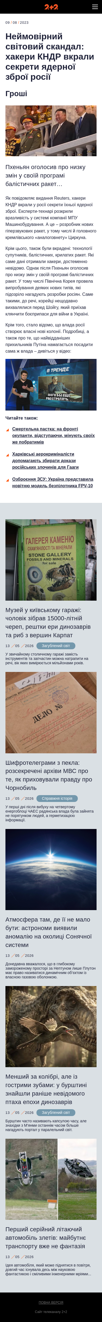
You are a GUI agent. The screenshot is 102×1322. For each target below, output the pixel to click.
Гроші (16, 93)
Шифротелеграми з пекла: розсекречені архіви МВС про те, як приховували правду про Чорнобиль (48, 775)
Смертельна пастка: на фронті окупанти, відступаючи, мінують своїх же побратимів (53, 435)
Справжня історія (57, 798)
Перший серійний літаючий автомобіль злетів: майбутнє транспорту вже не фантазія (45, 1238)
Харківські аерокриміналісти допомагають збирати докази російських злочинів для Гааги (45, 461)
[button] (95, 7)
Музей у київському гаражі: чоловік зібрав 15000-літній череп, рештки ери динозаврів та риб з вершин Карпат (48, 623)
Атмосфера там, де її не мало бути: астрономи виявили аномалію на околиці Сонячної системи (48, 932)
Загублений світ (56, 646)
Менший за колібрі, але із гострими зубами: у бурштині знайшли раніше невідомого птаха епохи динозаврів (46, 1089)
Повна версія (51, 1303)
